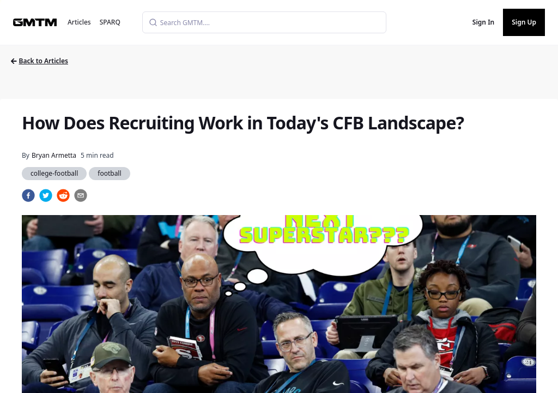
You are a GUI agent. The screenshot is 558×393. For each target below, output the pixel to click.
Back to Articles (39, 61)
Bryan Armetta (54, 155)
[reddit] (63, 195)
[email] (80, 195)
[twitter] (45, 195)
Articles (79, 22)
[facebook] (28, 195)
